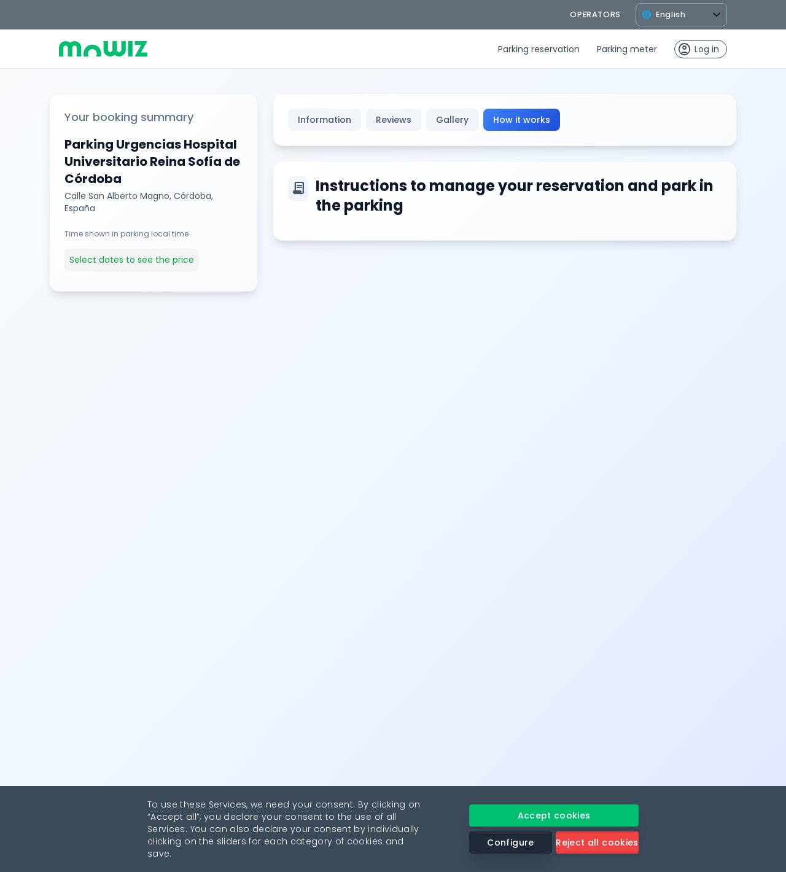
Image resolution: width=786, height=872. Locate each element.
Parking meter (627, 49)
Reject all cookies (597, 842)
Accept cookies (554, 815)
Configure (510, 842)
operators (595, 14)
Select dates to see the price (131, 260)
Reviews (393, 120)
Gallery (452, 120)
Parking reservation (539, 49)
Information (324, 120)
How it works (521, 120)
